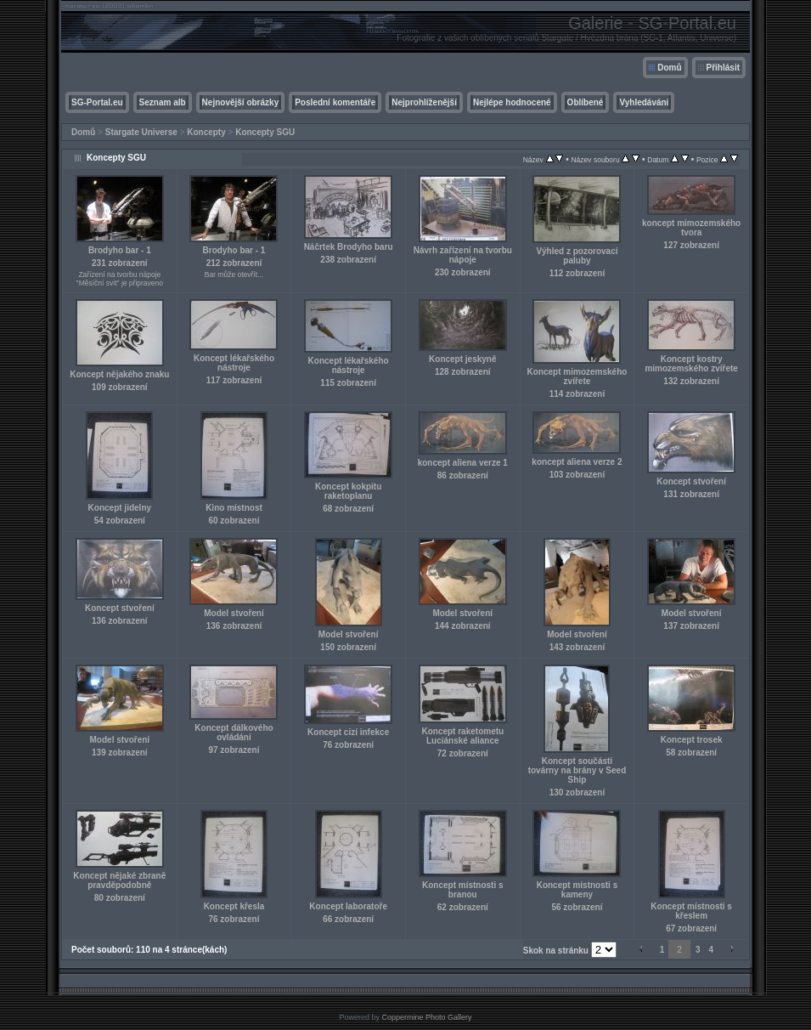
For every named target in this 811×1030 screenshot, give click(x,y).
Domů (669, 67)
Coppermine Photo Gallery (426, 1017)
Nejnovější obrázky (240, 102)
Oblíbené (585, 102)
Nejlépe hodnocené (512, 102)
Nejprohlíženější (424, 102)
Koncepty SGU (265, 132)
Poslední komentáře (335, 102)
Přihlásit (723, 67)
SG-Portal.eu (97, 102)
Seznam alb (162, 102)
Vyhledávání (643, 102)
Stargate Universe (141, 132)
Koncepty (206, 132)
